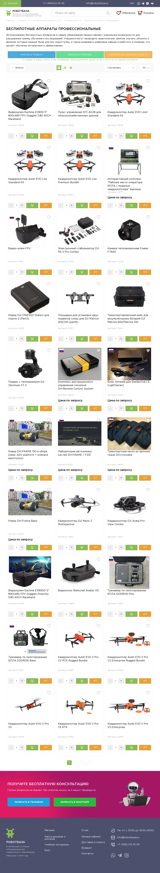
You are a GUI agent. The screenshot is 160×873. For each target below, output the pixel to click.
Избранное (126, 13)
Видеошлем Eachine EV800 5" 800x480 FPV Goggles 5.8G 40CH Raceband (29, 115)
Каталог (11, 3)
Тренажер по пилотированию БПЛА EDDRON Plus (127, 592)
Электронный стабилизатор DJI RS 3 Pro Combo (78, 250)
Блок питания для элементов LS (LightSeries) (129, 384)
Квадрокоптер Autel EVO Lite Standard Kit (27, 181)
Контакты (87, 854)
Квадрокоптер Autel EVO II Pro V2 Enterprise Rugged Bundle (128, 659)
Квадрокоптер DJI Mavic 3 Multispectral (75, 523)
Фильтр (17, 67)
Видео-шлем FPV (19, 248)
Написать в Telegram (31, 55)
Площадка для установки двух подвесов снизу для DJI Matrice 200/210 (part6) (78, 318)
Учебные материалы (57, 845)
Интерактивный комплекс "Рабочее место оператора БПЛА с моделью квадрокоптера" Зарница (125, 184)
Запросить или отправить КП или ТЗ (128, 55)
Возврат (87, 848)
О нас (85, 830)
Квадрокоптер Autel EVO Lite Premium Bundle (77, 181)
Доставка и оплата (93, 842)
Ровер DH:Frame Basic (23, 521)
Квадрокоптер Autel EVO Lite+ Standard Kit (128, 114)
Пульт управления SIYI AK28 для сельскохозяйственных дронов (79, 114)
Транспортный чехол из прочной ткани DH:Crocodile (129, 453)
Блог (47, 850)
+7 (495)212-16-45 (53, 3)
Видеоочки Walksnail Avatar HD (78, 590)
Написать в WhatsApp (80, 55)
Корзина (146, 13)
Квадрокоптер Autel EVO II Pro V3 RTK (78, 725)
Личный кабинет (91, 837)
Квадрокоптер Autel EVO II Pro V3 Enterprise (128, 725)
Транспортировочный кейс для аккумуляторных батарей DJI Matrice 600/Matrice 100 (128, 318)
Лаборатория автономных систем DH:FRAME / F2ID (75, 453)
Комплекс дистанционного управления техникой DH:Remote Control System (75, 385)
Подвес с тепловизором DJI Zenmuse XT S (26, 384)
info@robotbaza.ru (97, 3)
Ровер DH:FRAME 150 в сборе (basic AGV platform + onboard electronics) (28, 455)
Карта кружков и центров (55, 838)
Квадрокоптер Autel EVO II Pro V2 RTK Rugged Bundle (78, 659)
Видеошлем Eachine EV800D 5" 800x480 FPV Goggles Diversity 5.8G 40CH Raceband (28, 594)
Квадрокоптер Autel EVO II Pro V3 (28, 725)
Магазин (50, 830)
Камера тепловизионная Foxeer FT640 (128, 250)
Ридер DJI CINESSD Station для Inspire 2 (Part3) (28, 317)
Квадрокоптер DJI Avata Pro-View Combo (126, 523)
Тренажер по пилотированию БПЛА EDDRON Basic (27, 659)
